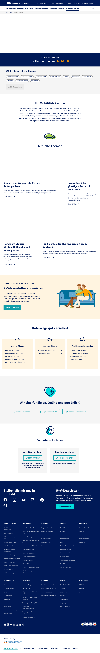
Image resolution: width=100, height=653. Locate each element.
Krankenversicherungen (10, 555)
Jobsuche (62, 588)
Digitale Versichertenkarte (67, 546)
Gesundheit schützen (47, 531)
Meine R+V (63, 535)
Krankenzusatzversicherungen (12, 558)
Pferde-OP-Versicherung (28, 564)
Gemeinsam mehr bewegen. (11, 610)
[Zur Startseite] (6, 12)
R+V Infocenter (26, 588)
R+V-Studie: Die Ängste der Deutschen (29, 598)
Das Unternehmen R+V (47, 585)
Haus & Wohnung (8, 533)
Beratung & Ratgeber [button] (72, 8)
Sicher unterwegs (46, 535)
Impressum (66, 648)
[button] (42, 3)
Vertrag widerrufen (65, 567)
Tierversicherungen (9, 569)
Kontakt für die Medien (28, 617)
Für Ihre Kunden (8, 595)
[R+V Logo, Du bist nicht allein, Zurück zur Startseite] (17, 3)
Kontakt (62, 531)
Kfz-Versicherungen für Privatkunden (10, 550)
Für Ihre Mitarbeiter (9, 588)
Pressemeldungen (27, 585)
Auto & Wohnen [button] (11, 8)
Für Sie (5, 592)
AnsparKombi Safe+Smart (29, 528)
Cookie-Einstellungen (27, 648)
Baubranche (7, 599)
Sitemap (75, 648)
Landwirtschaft (8, 606)
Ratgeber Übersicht (46, 528)
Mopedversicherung (27, 560)
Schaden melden (64, 538)
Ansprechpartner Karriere (67, 603)
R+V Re (81, 592)
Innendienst (63, 592)
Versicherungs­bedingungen (67, 560)
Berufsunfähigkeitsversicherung (30, 541)
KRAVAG (81, 588)
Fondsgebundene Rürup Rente (30, 546)
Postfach (81, 535)
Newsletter (63, 564)
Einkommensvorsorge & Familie (10, 537)
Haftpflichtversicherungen (11, 546)
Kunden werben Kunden (67, 553)
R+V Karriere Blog (65, 606)
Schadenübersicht (84, 538)
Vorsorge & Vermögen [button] (57, 8)
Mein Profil (82, 542)
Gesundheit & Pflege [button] (41, 8)
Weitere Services (64, 556)
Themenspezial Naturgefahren (30, 603)
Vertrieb (62, 595)
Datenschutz (55, 648)
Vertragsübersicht (84, 528)
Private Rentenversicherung (11, 565)
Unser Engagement (46, 592)
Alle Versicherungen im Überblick (28, 572)
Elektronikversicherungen (10, 542)
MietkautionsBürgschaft (28, 556)
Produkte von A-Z (8, 613)
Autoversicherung (27, 537)
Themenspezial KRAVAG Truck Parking (30, 613)
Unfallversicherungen (9, 573)
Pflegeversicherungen (9, 562)
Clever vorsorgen (46, 538)
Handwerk (6, 603)
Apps (61, 542)
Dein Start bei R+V (65, 585)
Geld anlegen (45, 546)
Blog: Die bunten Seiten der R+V (30, 593)
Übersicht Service (65, 528)
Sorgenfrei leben (45, 542)
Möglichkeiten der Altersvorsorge (8, 528)
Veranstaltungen (64, 599)
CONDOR (81, 585)
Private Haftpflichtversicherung (30, 567)
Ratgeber (10, 12)
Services (81, 531)
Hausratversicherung (28, 549)
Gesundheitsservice (65, 549)
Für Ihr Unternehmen (9, 585)
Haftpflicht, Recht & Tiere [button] (25, 8)
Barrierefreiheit (43, 648)
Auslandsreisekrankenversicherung (30, 532)
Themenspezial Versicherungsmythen (28, 607)
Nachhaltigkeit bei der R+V (48, 588)
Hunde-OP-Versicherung (29, 553)
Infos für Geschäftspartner (48, 595)
